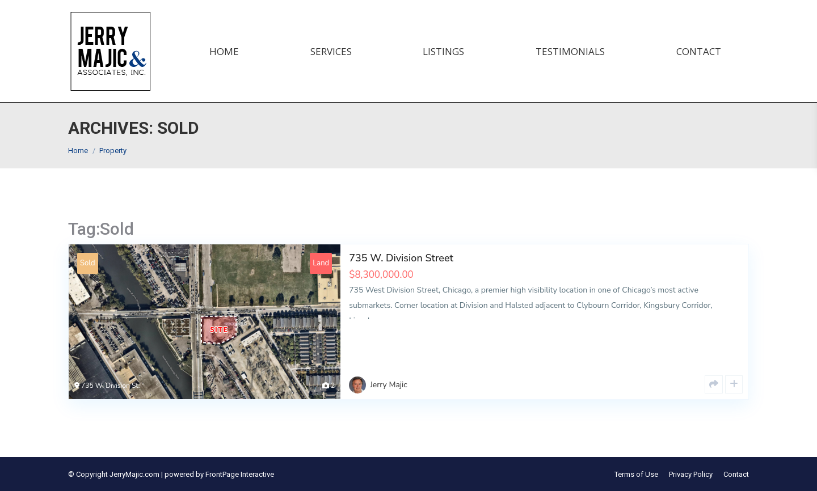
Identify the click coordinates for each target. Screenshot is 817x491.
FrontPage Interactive (239, 474)
